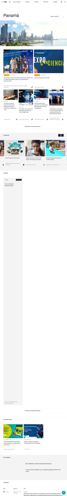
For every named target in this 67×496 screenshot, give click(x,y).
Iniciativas (27, 1)
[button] (59, 135)
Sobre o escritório (57, 16)
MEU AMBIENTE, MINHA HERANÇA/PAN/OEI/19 (37, 463)
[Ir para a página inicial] (5, 2)
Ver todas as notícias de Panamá (33, 126)
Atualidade (55, 1)
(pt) (65, 1)
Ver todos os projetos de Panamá (33, 410)
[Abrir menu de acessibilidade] (64, 493)
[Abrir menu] (2, 2)
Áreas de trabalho (16, 1)
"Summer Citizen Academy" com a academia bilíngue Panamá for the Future (42, 470)
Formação (36, 1)
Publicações (45, 1)
